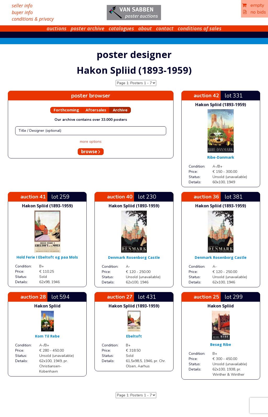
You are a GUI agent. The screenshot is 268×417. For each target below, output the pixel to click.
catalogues (121, 28)
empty (253, 5)
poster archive (87, 28)
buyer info (22, 12)
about (145, 28)
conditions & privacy (33, 19)
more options (91, 141)
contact (165, 28)
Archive (120, 109)
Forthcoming (66, 109)
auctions (56, 28)
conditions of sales (199, 28)
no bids (254, 12)
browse (90, 151)
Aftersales (96, 109)
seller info (22, 5)
